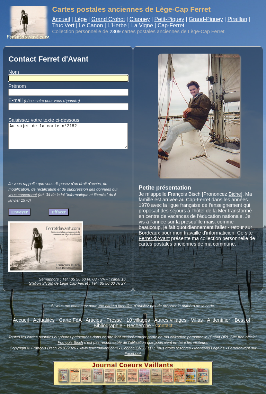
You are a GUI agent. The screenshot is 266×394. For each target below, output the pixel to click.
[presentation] (61, 172)
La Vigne (142, 25)
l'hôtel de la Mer (209, 210)
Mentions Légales (209, 353)
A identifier (218, 325)
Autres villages (170, 325)
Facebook (132, 359)
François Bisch (70, 348)
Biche (235, 194)
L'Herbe (117, 25)
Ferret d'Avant (154, 238)
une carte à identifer (115, 311)
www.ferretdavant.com (98, 353)
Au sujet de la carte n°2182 (67, 138)
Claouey (140, 19)
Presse (114, 325)
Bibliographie (108, 330)
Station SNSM (41, 288)
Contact (163, 330)
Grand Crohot (108, 19)
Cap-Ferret (171, 25)
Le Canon (91, 25)
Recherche (139, 330)
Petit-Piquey (169, 19)
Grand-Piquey (206, 19)
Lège (80, 19)
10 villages (138, 325)
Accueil (61, 19)
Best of (242, 325)
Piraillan (237, 19)
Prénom (17, 86)
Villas (197, 325)
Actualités (43, 325)
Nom (13, 72)
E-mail (45, 100)
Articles (94, 325)
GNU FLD (144, 353)
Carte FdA (70, 325)
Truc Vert (63, 25)
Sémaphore (49, 284)
